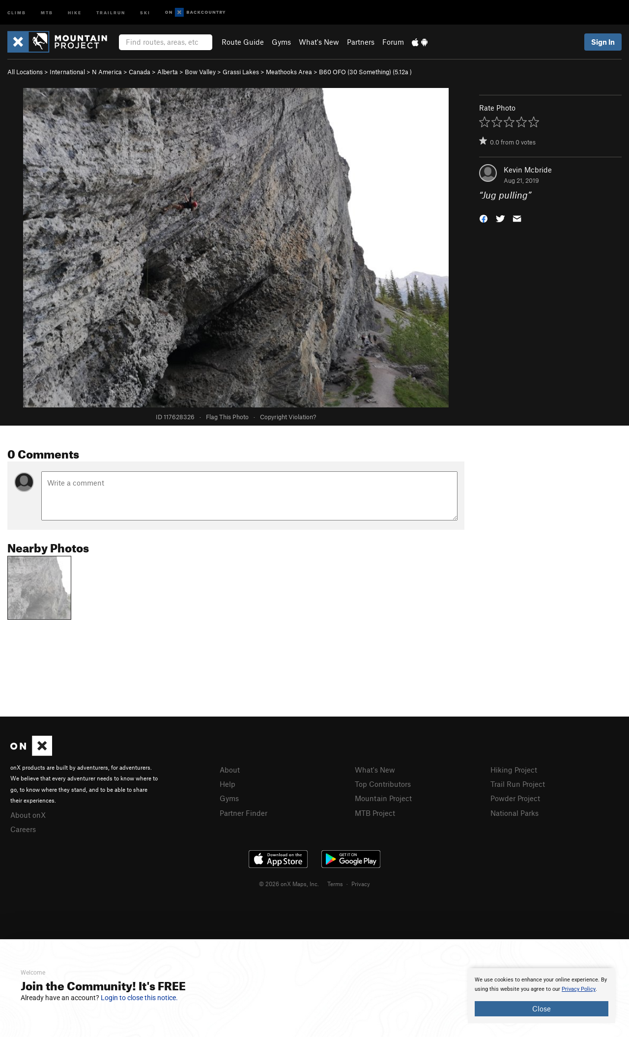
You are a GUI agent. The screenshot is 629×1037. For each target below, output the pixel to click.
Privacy (360, 883)
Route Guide (243, 41)
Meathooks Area (289, 72)
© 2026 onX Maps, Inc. (289, 883)
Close (541, 1008)
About (230, 769)
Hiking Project (513, 769)
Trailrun (110, 12)
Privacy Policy (579, 989)
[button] (483, 218)
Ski (145, 12)
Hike (75, 12)
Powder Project (515, 798)
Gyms (281, 41)
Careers (23, 829)
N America (107, 72)
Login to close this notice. (139, 998)
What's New (319, 41)
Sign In (603, 41)
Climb (16, 12)
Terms (335, 883)
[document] (541, 995)
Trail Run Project (517, 783)
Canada (139, 72)
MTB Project (375, 812)
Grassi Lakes (241, 72)
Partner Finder (243, 812)
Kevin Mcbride (528, 169)
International (67, 72)
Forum (393, 41)
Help (227, 783)
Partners (360, 41)
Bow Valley (200, 72)
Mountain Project (383, 798)
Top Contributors (383, 783)
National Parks (514, 812)
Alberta (167, 72)
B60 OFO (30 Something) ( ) (365, 72)
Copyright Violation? (288, 417)
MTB (47, 12)
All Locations (25, 72)
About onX (28, 814)
